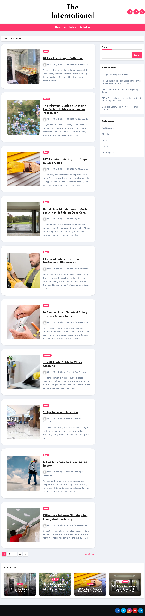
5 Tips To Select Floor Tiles (60, 412)
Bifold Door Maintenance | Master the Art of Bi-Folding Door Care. (125, 589)
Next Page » (90, 554)
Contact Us (84, 27)
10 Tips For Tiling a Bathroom (63, 58)
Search (106, 47)
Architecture (70, 27)
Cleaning (47, 355)
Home (58, 27)
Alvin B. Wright (51, 65)
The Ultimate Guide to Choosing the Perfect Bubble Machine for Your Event (64, 109)
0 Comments (83, 65)
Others (46, 99)
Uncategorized (108, 152)
